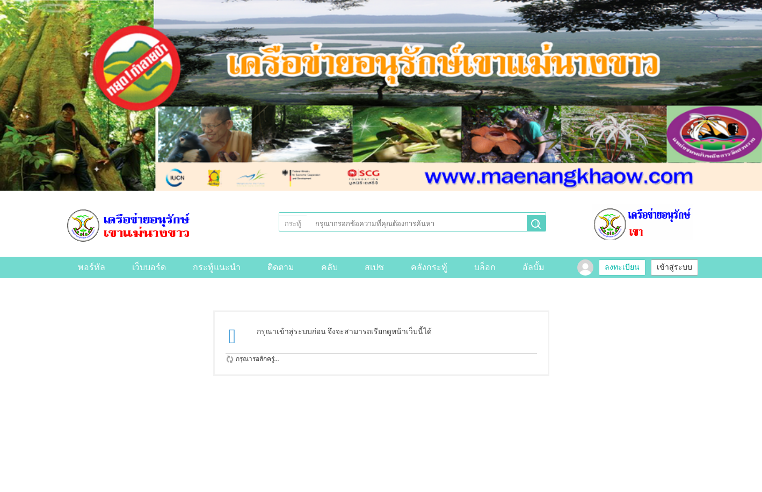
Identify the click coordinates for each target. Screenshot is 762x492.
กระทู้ (293, 224)
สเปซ (374, 267)
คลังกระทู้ (429, 267)
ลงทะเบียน (622, 267)
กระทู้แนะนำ (217, 267)
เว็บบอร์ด (149, 267)
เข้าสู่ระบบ (674, 267)
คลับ (329, 267)
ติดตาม (280, 267)
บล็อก (485, 267)
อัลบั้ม (533, 267)
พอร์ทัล (91, 267)
